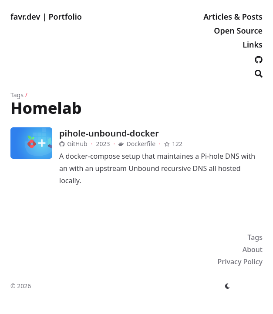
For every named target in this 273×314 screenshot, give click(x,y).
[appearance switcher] (227, 286)
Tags (17, 95)
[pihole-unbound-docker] (31, 143)
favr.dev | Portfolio (46, 16)
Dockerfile (136, 144)
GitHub (73, 144)
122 (173, 144)
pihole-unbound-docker (109, 133)
